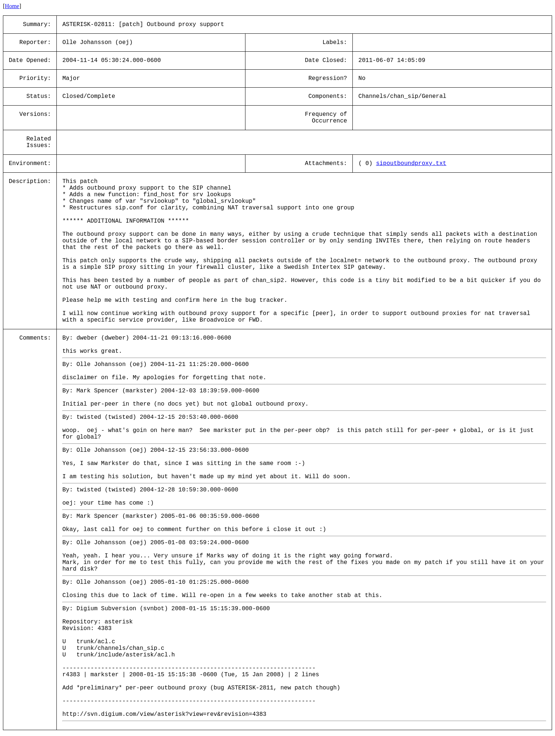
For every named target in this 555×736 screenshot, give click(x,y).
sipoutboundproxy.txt (411, 163)
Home (12, 6)
